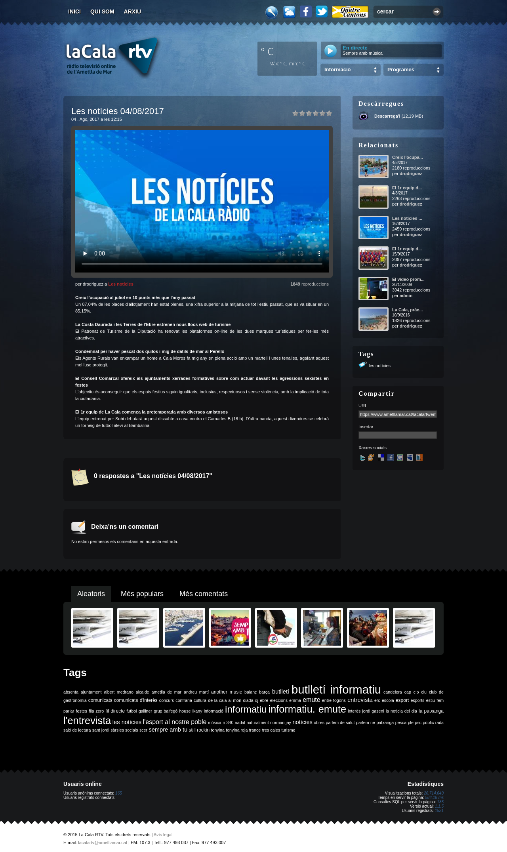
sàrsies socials (124, 730)
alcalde (142, 692)
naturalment (257, 722)
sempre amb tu (168, 729)
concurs (166, 700)
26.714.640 (434, 793)
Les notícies (120, 284)
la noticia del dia (401, 711)
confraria (183, 700)
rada (439, 722)
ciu (424, 692)
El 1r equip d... (407, 187)
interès (354, 711)
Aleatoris (91, 594)
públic (428, 722)
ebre (264, 700)
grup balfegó (165, 711)
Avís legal (163, 834)
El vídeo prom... (408, 279)
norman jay (280, 722)
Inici (74, 11)
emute (311, 699)
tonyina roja (237, 730)
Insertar (365, 426)
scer (143, 730)
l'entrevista (87, 720)
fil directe (115, 711)
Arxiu (132, 11)
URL (362, 405)
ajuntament (91, 692)
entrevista (360, 700)
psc (418, 722)
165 (118, 793)
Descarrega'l (387, 116)
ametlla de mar (166, 692)
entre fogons (334, 700)
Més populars (142, 594)
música (214, 722)
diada (248, 700)
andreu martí (196, 692)
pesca (400, 722)
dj (256, 700)
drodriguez (411, 173)
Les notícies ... (407, 218)
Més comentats (203, 594)
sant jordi (100, 730)
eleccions (279, 700)
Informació (337, 69)
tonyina (218, 730)
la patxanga (431, 711)
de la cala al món (224, 700)
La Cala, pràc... (407, 309)
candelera (392, 692)
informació (213, 711)
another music (226, 692)
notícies (302, 722)
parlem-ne (365, 722)
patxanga (385, 722)
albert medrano (118, 692)
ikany (197, 711)
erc (377, 700)
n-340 (228, 722)
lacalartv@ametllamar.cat (102, 842)
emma (295, 700)
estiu (430, 700)
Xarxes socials (372, 447)
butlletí (280, 691)
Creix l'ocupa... (407, 157)
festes (81, 711)
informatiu (246, 709)
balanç (250, 692)
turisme (288, 730)
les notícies (380, 365)
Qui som (102, 11)
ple (411, 722)
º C (267, 51)
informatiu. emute (308, 709)
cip (416, 692)
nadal (240, 722)
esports (417, 700)
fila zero (96, 711)
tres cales (271, 730)
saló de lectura (77, 730)
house (185, 711)
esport (402, 700)
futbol (131, 711)
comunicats (100, 700)
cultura (200, 700)
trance (255, 730)
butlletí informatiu (336, 689)
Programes (400, 69)
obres (319, 722)
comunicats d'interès (136, 700)
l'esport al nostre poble (175, 722)
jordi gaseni (373, 711)
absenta (70, 692)
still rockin (199, 730)
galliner (145, 711)
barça (264, 692)
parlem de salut (340, 722)
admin (406, 295)
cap (407, 692)
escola (388, 700)
